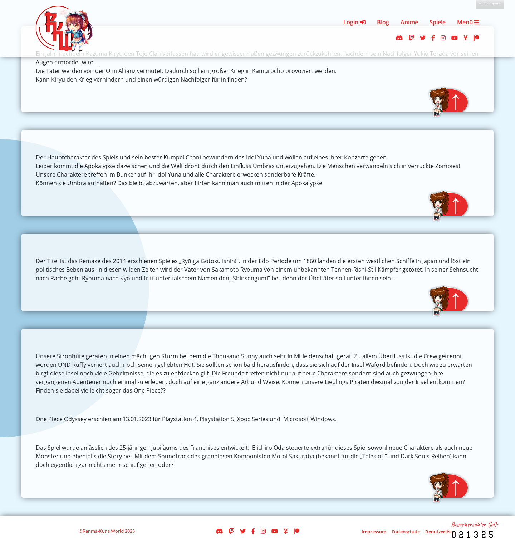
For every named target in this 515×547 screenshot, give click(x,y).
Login (354, 22)
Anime (409, 22)
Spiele (438, 22)
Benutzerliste (440, 531)
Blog (383, 22)
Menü (468, 22)
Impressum (374, 531)
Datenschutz (406, 531)
